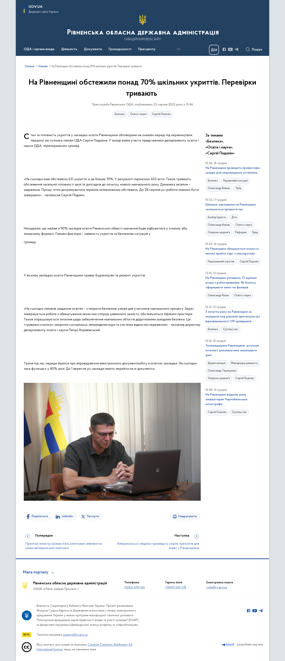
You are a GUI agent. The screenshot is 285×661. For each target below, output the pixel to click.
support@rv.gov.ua (75, 634)
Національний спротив (221, 261)
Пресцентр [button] (146, 49)
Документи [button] (93, 49)
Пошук (257, 50)
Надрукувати (187, 516)
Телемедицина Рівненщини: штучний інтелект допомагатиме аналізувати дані (232, 350)
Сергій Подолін (161, 114)
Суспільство (230, 329)
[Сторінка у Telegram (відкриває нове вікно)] (236, 49)
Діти (234, 217)
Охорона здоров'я (219, 232)
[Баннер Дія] (214, 50)
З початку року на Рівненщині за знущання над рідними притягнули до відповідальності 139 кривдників (232, 316)
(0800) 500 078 (175, 587)
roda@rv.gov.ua (216, 587)
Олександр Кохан (218, 295)
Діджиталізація (216, 363)
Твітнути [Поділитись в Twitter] (93, 516)
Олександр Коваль (219, 188)
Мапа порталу (35, 572)
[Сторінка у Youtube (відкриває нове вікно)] (230, 49)
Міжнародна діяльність (244, 363)
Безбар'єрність (217, 217)
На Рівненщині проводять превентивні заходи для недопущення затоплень (232, 170)
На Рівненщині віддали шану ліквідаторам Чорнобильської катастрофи (226, 399)
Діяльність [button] (69, 49)
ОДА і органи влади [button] (39, 49)
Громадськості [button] (120, 49)
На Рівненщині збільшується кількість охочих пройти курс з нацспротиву (232, 251)
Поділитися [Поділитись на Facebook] (40, 516)
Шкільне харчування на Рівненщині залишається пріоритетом (230, 207)
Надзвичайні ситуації (235, 180)
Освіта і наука (138, 114)
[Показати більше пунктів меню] (178, 49)
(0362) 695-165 (134, 587)
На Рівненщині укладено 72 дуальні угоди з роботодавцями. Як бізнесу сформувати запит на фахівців (231, 282)
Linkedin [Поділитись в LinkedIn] (67, 516)
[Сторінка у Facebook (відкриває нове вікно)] (224, 49)
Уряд (238, 188)
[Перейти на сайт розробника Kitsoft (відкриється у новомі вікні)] (228, 644)
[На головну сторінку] (142, 27)
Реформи (240, 232)
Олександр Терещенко (222, 370)
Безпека (119, 114)
